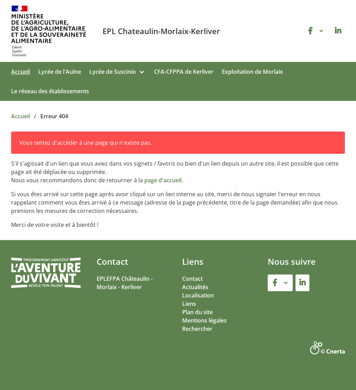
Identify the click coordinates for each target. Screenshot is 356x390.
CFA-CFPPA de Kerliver (183, 71)
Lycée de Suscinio (112, 71)
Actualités (195, 287)
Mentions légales (204, 320)
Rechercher (197, 329)
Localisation (198, 295)
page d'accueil (162, 180)
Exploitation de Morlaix (252, 71)
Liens (189, 304)
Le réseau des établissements (50, 91)
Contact (192, 278)
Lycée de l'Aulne (59, 71)
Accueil (20, 71)
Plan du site (197, 312)
